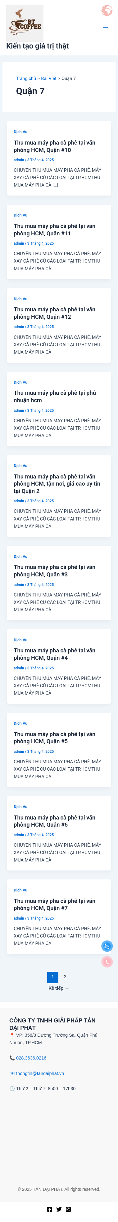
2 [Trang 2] (65, 977)
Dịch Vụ (20, 131)
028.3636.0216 (31, 1058)
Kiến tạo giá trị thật (37, 46)
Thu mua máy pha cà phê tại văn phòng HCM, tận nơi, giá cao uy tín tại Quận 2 (57, 483)
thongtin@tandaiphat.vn (40, 1073)
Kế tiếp (58, 988)
